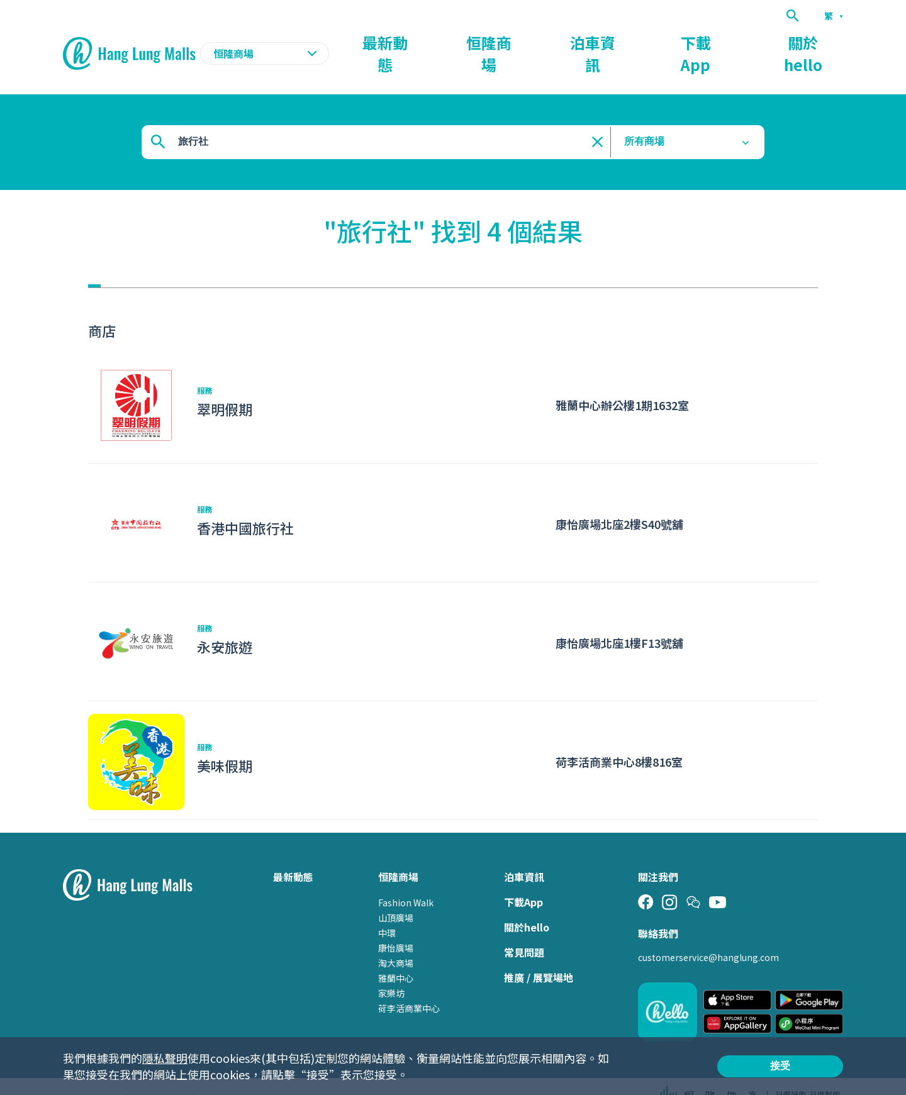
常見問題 (524, 927)
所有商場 (644, 117)
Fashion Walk (405, 878)
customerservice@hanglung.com (708, 932)
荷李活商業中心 (409, 983)
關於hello (820, 41)
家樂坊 (391, 968)
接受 (780, 1065)
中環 (387, 908)
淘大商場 (395, 938)
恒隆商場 (604, 41)
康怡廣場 (395, 923)
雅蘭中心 (395, 953)
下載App (746, 41)
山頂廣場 (395, 893)
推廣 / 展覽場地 (538, 952)
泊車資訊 (676, 41)
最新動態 (532, 41)
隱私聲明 (164, 1058)
